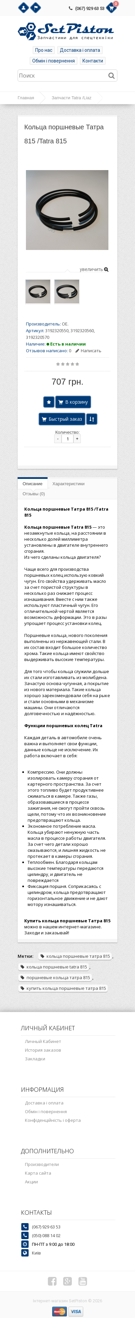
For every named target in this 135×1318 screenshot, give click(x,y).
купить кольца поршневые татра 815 (63, 988)
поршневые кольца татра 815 (55, 977)
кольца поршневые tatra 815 (53, 967)
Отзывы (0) (34, 493)
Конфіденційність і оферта (53, 1120)
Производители (42, 1164)
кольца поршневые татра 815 (75, 956)
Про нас (43, 50)
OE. (65, 324)
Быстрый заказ (65, 419)
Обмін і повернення (53, 60)
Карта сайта (38, 1173)
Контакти (92, 60)
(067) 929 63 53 (89, 8)
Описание (33, 483)
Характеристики (68, 483)
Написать (88, 351)
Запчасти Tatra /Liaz (71, 97)
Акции (31, 1182)
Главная (26, 97)
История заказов (43, 1050)
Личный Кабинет (43, 1041)
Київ (36, 1253)
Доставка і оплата (80, 50)
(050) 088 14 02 (46, 1235)
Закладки (35, 1059)
